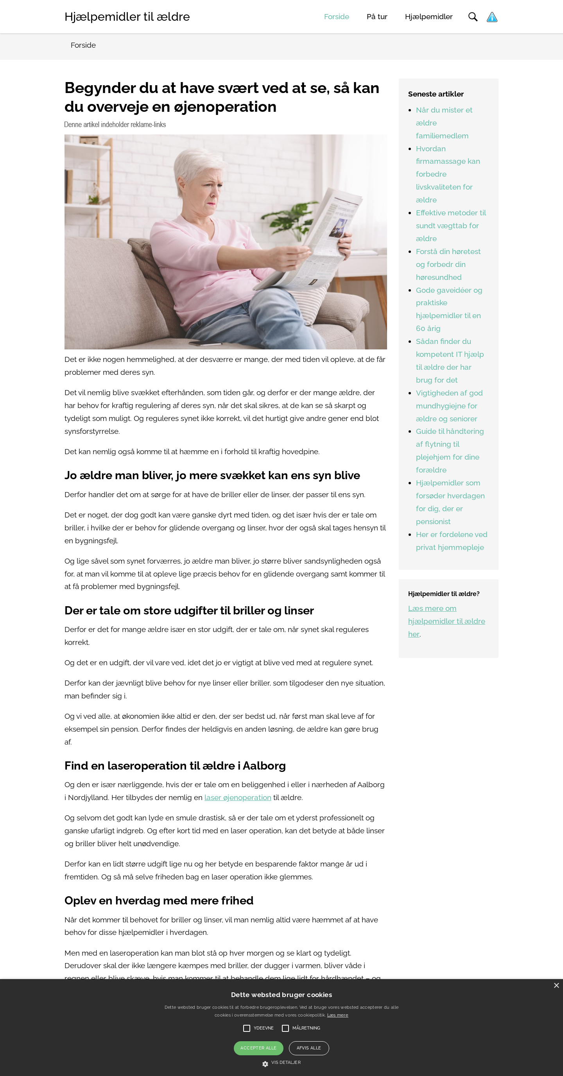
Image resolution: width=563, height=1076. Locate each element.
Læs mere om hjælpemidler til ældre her (446, 621)
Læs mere (337, 1015)
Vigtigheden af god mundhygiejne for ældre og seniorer (449, 406)
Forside (336, 16)
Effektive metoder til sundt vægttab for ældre (451, 225)
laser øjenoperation (237, 797)
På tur (377, 16)
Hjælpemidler (429, 16)
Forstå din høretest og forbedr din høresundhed (448, 264)
